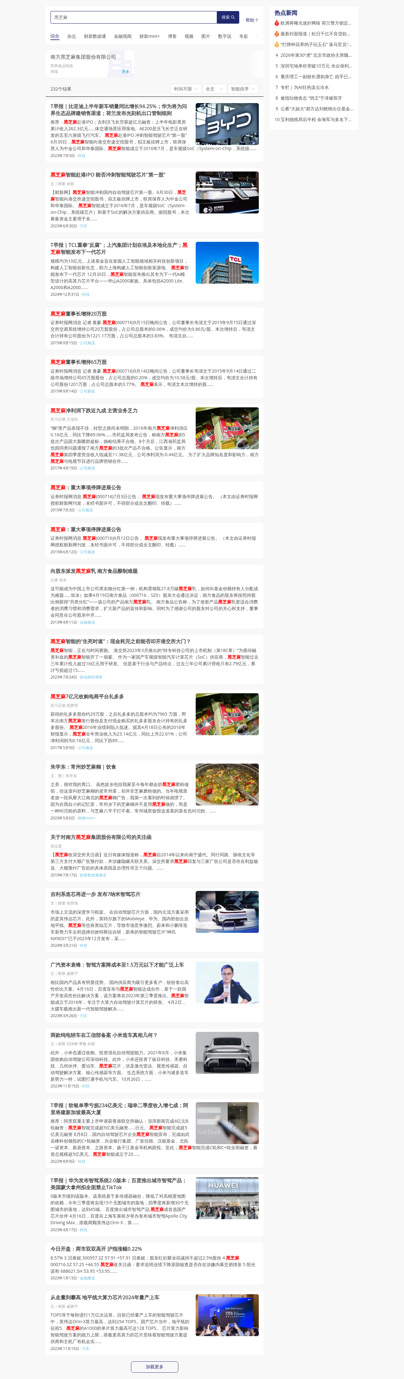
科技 (82, 155)
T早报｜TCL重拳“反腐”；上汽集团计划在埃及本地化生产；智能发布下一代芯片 (118, 248)
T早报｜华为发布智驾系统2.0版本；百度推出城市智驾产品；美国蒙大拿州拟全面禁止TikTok (118, 1184)
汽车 (83, 226)
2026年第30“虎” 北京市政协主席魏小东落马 (323, 55)
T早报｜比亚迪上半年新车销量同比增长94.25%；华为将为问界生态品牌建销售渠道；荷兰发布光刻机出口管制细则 (118, 110)
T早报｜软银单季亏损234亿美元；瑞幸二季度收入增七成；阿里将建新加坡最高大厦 (119, 1109)
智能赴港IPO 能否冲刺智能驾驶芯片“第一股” (107, 175)
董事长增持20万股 (78, 314)
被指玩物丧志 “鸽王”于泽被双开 (311, 98)
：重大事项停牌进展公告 (85, 487)
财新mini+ (86, 818)
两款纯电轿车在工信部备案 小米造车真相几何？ (104, 1035)
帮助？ (252, 20)
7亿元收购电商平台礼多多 (87, 696)
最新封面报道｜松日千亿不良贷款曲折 (318, 34)
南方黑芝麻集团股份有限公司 (83, 56)
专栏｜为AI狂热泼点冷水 (305, 87)
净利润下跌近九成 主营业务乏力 (94, 410)
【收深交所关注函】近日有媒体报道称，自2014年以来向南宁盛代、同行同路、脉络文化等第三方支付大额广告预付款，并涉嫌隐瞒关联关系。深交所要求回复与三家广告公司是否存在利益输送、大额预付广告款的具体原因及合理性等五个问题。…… (154, 861)
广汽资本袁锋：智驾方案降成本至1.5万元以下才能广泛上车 (117, 965)
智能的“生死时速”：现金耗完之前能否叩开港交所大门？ (120, 641)
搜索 (228, 17)
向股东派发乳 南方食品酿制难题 (94, 571)
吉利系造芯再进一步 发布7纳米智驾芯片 (95, 894)
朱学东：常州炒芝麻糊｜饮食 (83, 767)
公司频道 (87, 343)
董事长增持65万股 (78, 362)
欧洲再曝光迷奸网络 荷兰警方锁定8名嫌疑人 (324, 23)
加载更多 (154, 1366)
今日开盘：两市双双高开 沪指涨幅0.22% (96, 1249)
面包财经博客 (91, 677)
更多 (125, 71)
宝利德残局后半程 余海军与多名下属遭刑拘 (323, 119)
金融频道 (87, 622)
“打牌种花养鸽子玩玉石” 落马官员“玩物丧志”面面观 (331, 44)
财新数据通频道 (93, 875)
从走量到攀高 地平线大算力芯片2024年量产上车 (104, 1297)
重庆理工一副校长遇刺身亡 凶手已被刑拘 (321, 76)
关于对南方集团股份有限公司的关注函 (101, 837)
